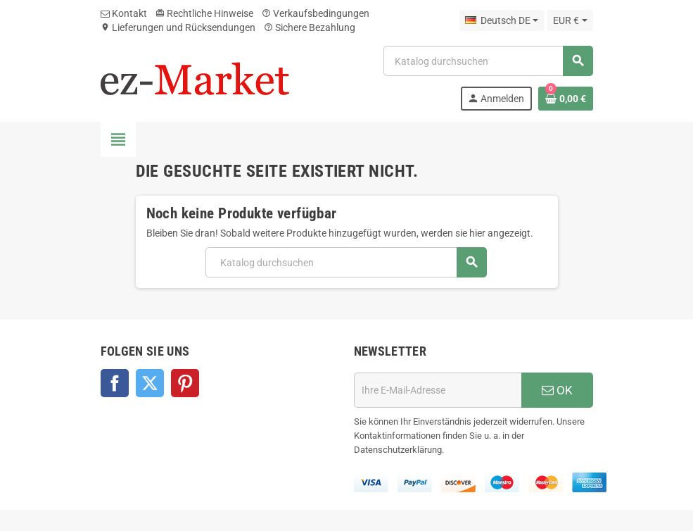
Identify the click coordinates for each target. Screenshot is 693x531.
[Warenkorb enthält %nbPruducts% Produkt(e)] (565, 99)
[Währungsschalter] (569, 20)
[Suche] (487, 61)
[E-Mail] (437, 390)
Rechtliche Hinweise (204, 13)
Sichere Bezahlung (309, 27)
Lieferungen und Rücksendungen (178, 27)
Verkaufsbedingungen (315, 13)
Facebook (115, 383)
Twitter (150, 383)
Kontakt (124, 13)
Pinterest (185, 383)
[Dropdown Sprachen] (501, 20)
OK (557, 390)
